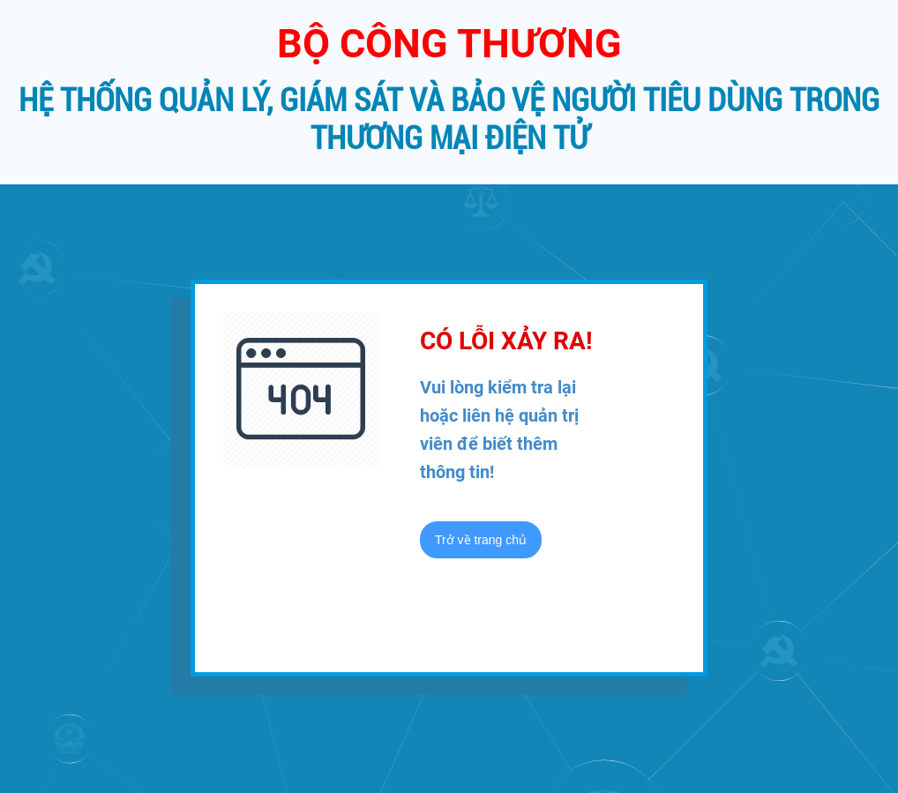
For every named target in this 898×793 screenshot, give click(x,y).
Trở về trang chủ (481, 540)
